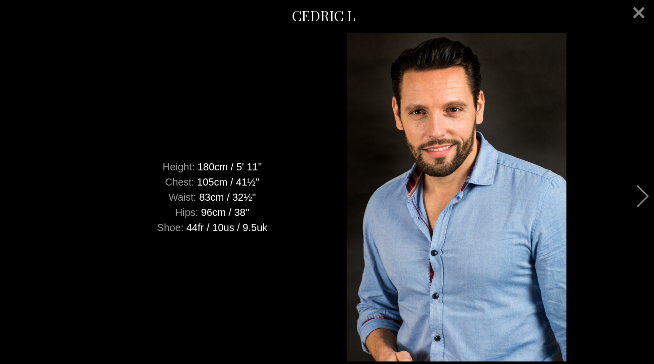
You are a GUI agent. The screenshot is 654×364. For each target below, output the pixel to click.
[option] (327, 197)
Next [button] (642, 196)
